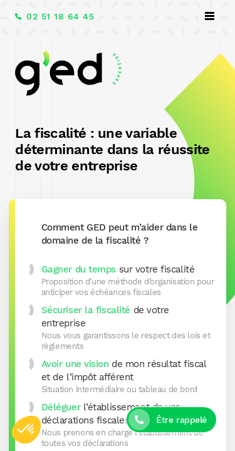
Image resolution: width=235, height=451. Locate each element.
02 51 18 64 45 (60, 16)
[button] (26, 430)
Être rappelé (181, 420)
